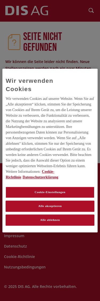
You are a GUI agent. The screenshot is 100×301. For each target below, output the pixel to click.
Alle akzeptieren (50, 206)
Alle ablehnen (50, 219)
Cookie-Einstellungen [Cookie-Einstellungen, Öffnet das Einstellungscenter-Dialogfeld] (50, 192)
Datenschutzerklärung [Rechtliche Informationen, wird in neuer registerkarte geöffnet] (40, 177)
